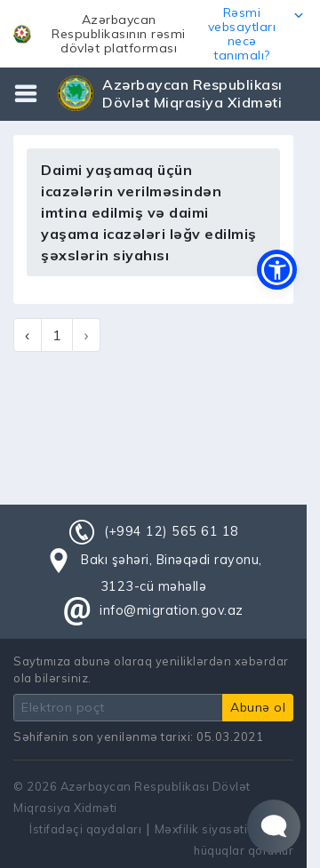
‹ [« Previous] (27, 335)
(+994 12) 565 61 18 (171, 531)
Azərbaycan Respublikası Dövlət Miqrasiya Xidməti (192, 93)
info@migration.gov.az (172, 610)
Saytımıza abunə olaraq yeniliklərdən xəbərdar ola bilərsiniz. (151, 669)
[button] (160, 34)
